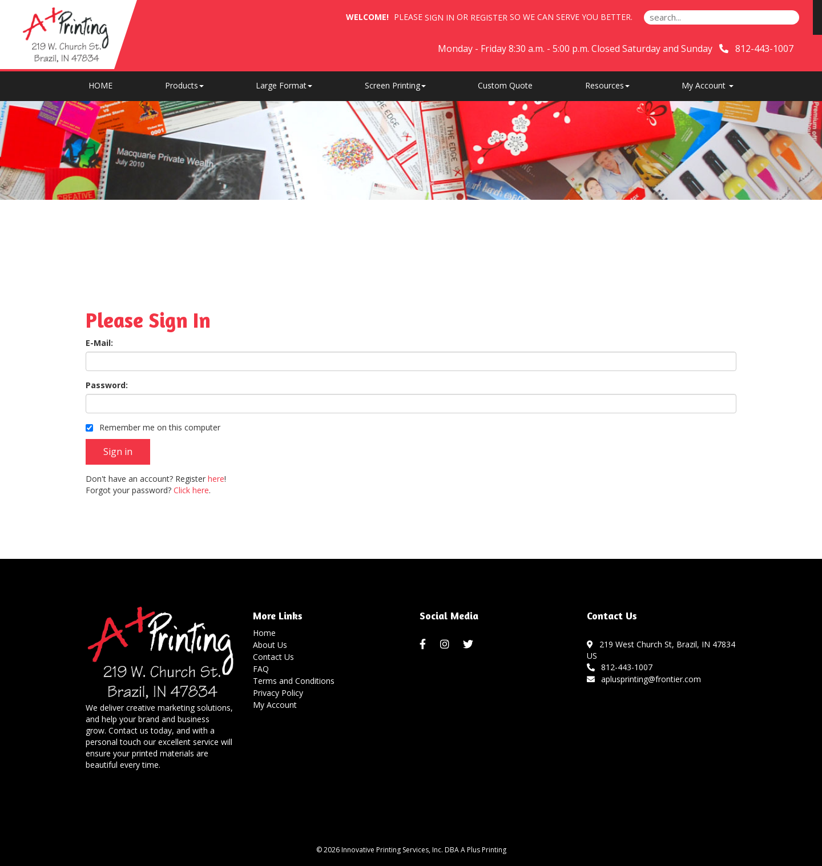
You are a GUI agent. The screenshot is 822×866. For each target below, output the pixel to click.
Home (264, 632)
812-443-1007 (620, 667)
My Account (275, 704)
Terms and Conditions (294, 680)
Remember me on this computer (153, 427)
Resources (607, 85)
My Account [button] (708, 85)
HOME (100, 85)
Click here (191, 490)
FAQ (261, 668)
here (216, 478)
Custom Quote (505, 85)
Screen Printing (395, 85)
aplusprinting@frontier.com (644, 679)
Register (488, 17)
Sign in (439, 17)
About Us (270, 644)
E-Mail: (99, 342)
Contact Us (273, 656)
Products (184, 85)
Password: (107, 385)
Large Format (284, 85)
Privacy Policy (278, 692)
